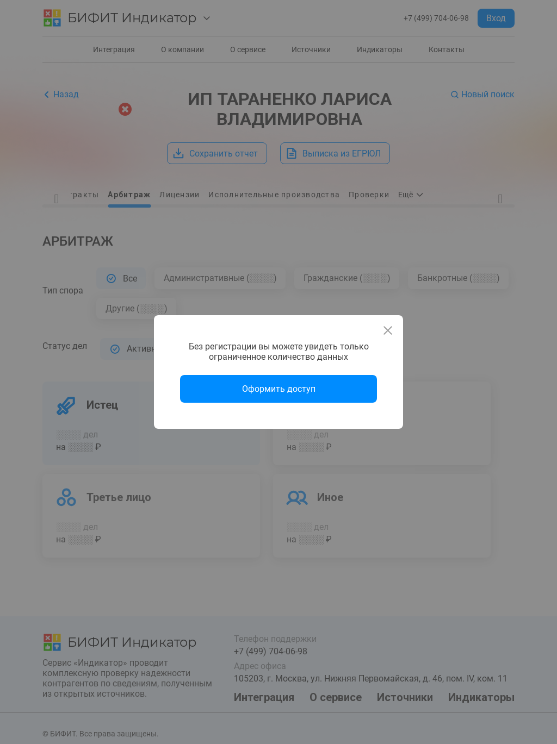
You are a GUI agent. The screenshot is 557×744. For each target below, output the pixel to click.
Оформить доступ (278, 389)
